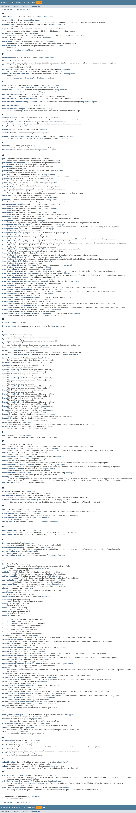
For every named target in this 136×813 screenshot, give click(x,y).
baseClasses (7, 57)
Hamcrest (25, 629)
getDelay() (6, 175)
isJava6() (6, 374)
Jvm (51, 167)
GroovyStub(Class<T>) (12, 293)
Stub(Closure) (8, 689)
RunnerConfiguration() (12, 555)
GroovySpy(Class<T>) (11, 261)
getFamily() (7, 183)
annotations (7, 16)
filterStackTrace (9, 150)
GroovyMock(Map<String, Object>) (17, 225)
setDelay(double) (9, 572)
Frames (15, 6)
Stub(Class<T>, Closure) (12, 697)
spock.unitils (7, 612)
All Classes (35, 6)
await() (5, 37)
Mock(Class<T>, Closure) (13, 469)
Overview (4, 2)
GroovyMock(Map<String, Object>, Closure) (21, 241)
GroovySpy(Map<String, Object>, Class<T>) (21, 265)
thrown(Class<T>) (10, 723)
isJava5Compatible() (11, 370)
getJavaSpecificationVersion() (15, 191)
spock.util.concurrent (32, 20)
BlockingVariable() (10, 65)
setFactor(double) (10, 576)
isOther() (6, 414)
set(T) (4, 568)
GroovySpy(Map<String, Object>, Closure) (20, 273)
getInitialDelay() (9, 187)
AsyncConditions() (10, 24)
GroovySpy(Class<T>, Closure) (15, 277)
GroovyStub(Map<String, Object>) (17, 289)
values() (5, 766)
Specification (48, 495)
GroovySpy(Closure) (10, 269)
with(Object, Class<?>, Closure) (16, 781)
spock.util (23, 126)
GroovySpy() (7, 253)
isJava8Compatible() (11, 394)
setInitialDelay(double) (12, 580)
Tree (23, 2)
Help (44, 2)
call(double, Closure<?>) (12, 90)
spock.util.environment (22, 435)
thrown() (6, 719)
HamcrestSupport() (10, 326)
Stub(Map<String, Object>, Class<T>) (18, 685)
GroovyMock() (8, 221)
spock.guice (6, 604)
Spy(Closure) (7, 651)
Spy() (4, 635)
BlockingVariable (58, 65)
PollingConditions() (10, 534)
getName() (6, 200)
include (5, 347)
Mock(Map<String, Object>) (14, 448)
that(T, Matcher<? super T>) (14, 715)
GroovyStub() (8, 285)
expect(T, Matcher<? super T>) (15, 136)
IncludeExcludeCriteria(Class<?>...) (17, 354)
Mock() (5, 444)
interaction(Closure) (11, 358)
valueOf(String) (8, 762)
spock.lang (33, 33)
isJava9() (6, 398)
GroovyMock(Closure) (11, 237)
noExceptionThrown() (11, 495)
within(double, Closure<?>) (14, 787)
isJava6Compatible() (11, 378)
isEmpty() (6, 362)
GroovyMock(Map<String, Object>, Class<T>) (22, 233)
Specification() (8, 596)
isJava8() (6, 390)
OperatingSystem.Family (62, 762)
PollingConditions (53, 85)
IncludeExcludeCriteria (45, 16)
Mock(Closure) (8, 460)
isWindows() (7, 426)
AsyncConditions (58, 24)
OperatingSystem (56, 171)
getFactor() (7, 179)
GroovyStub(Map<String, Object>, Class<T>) (21, 297)
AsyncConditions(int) (11, 29)
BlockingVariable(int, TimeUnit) (15, 74)
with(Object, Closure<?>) (13, 775)
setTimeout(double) (10, 584)
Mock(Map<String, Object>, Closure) (18, 465)
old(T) (4, 509)
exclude (5, 133)
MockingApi (41, 221)
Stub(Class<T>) (9, 681)
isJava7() (6, 382)
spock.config (38, 94)
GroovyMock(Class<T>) (12, 229)
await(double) (8, 42)
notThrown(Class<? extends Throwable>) (20, 500)
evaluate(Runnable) (10, 118)
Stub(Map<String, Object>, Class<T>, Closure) (22, 701)
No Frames (23, 6)
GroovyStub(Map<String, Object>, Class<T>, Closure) (25, 313)
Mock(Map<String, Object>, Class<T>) (18, 456)
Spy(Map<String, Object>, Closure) (17, 655)
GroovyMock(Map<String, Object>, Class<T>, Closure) (25, 249)
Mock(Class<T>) (9, 452)
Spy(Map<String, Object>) (13, 639)
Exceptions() (7, 129)
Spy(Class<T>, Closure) (12, 659)
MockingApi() (8, 482)
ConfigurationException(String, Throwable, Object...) (25, 102)
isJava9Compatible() (11, 402)
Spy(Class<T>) (8, 643)
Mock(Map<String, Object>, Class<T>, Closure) (22, 473)
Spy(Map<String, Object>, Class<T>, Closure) (22, 663)
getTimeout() (8, 208)
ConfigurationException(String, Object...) (20, 98)
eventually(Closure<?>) (12, 122)
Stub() (5, 673)
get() (4, 159)
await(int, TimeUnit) (11, 46)
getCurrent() (7, 167)
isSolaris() (6, 418)
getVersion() (7, 216)
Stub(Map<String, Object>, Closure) (17, 693)
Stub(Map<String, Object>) (14, 677)
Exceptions (43, 129)
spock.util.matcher (32, 322)
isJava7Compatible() (11, 386)
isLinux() (6, 406)
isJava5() (6, 366)
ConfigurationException (78, 98)
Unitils (22, 614)
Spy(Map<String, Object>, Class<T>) (18, 647)
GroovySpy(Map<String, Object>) (16, 257)
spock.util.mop (46, 109)
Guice (22, 606)
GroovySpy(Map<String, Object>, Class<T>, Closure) (25, 281)
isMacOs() (6, 410)
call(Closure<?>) (9, 85)
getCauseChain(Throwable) (14, 163)
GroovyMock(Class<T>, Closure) (16, 245)
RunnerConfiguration (41, 133)
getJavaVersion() (9, 195)
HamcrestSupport (69, 136)
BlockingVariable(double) (13, 69)
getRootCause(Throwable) (13, 204)
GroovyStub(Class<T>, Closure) (15, 309)
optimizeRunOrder (10, 521)
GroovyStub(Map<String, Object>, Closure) (21, 305)
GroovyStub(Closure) (11, 301)
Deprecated (31, 2)
